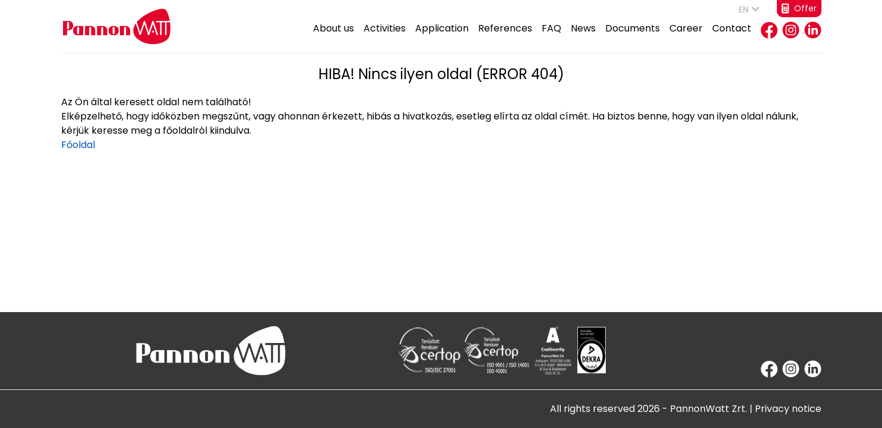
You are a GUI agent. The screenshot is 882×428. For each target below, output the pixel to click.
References (505, 37)
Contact (731, 37)
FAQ (551, 37)
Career (686, 37)
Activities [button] (384, 37)
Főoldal (78, 145)
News (583, 37)
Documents (632, 37)
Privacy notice (788, 409)
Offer (799, 8)
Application (442, 37)
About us (333, 37)
